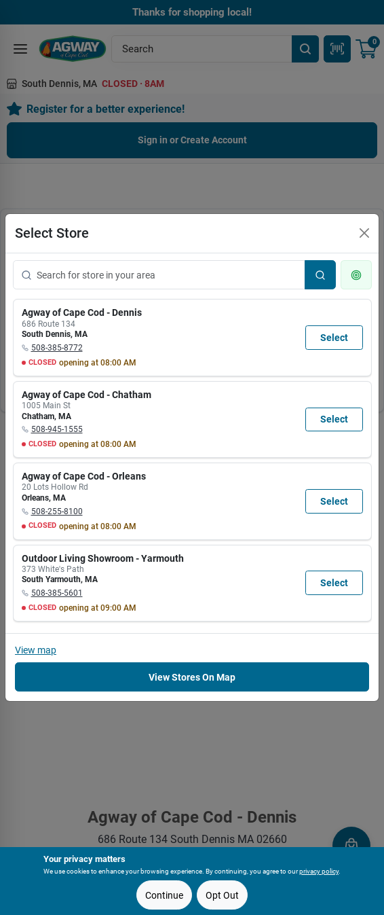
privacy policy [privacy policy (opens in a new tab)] (319, 871)
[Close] (364, 233)
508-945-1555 (57, 429)
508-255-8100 (57, 511)
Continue (164, 895)
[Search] (320, 274)
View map (35, 650)
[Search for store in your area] (159, 274)
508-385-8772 (57, 348)
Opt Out (222, 895)
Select (334, 337)
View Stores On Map (192, 677)
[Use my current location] (356, 274)
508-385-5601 (57, 593)
